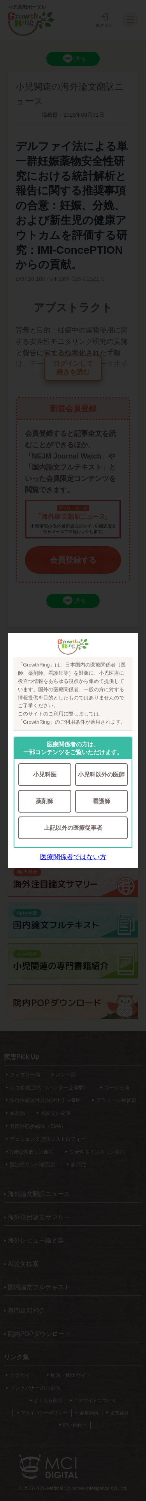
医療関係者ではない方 (73, 857)
